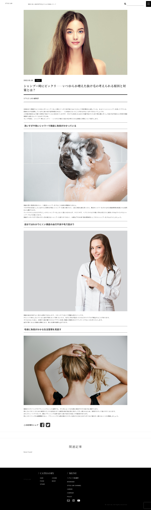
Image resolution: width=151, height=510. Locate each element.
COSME (54, 478)
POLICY (69, 497)
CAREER (69, 489)
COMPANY (70, 493)
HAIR (41, 478)
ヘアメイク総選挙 (73, 478)
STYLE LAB (8, 3)
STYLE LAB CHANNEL (74, 485)
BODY (54, 481)
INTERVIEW (70, 482)
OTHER (42, 484)
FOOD (42, 481)
